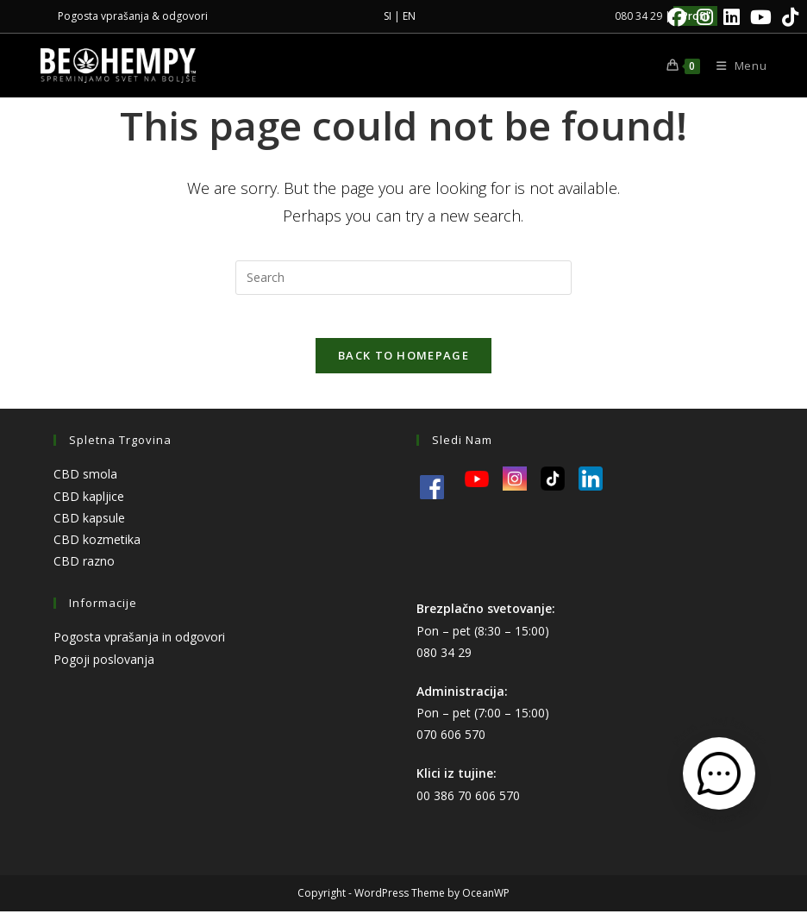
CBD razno (84, 570)
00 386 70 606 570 (468, 804)
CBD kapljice (88, 505)
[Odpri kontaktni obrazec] (719, 773)
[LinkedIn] (731, 17)
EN (409, 16)
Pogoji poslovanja (103, 668)
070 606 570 (450, 743)
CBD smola (85, 483)
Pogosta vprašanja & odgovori (133, 16)
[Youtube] (761, 17)
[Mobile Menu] (735, 65)
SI (387, 16)
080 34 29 (444, 661)
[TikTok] (787, 17)
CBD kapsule (89, 526)
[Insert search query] (403, 277)
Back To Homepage (403, 364)
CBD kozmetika (97, 548)
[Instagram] (704, 17)
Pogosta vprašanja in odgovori (139, 646)
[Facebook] (676, 17)
